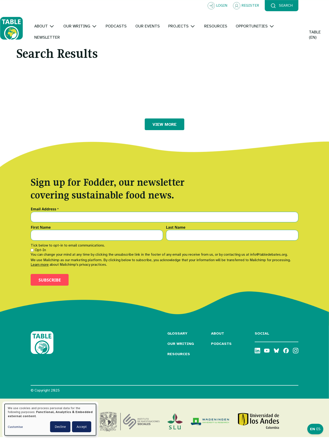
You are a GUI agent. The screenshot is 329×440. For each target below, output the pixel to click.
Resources (178, 357)
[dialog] (50, 419)
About (217, 336)
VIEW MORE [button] (164, 127)
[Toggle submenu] (82, 23)
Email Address (45, 212)
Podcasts (221, 346)
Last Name (175, 230)
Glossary (177, 336)
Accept (82, 426)
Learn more (40, 267)
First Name (41, 230)
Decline (60, 426)
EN (312, 429)
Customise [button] (15, 427)
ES (318, 429)
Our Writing (180, 346)
